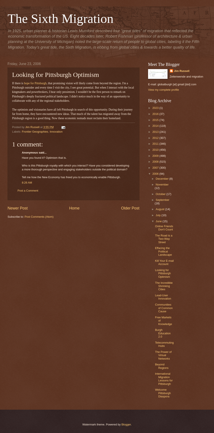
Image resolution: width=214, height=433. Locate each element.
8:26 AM (27, 182)
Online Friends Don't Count (164, 228)
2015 (155, 120)
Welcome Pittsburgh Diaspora (163, 393)
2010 (155, 149)
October (161, 194)
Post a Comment (28, 190)
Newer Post (18, 208)
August (160, 209)
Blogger (126, 424)
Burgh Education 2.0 (163, 333)
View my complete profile (163, 89)
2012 (155, 138)
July (158, 215)
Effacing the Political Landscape (163, 251)
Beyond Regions (161, 366)
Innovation (56, 131)
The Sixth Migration (60, 18)
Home (74, 208)
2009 (155, 155)
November (162, 184)
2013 (155, 131)
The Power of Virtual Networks (163, 355)
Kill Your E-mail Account (164, 262)
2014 (155, 125)
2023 (155, 107)
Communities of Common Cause (164, 308)
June (159, 221)
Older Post (130, 208)
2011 (155, 143)
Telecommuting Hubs (164, 344)
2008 (155, 161)
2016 (155, 114)
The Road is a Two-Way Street (163, 239)
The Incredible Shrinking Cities (164, 286)
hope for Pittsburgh (35, 83)
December (162, 178)
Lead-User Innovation (163, 297)
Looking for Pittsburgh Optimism (163, 273)
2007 (155, 167)
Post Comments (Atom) (39, 216)
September (162, 199)
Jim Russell (182, 71)
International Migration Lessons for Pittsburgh (164, 378)
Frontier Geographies (35, 131)
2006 (155, 173)
